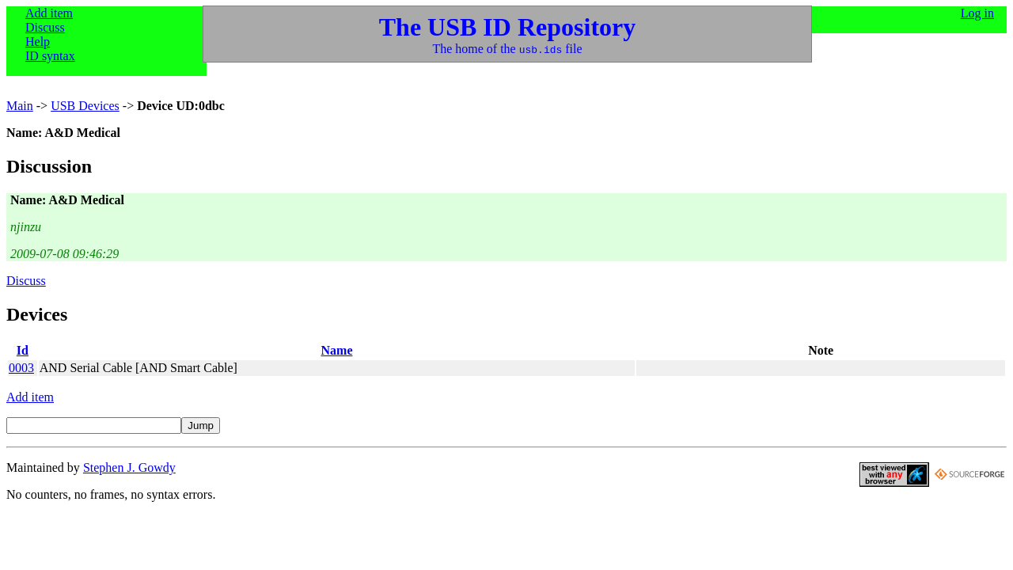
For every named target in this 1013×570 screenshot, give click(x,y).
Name (337, 350)
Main (19, 105)
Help (37, 41)
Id (22, 350)
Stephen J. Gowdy (129, 467)
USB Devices (85, 105)
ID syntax (50, 56)
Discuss (45, 27)
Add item (49, 13)
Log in (977, 13)
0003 (21, 367)
